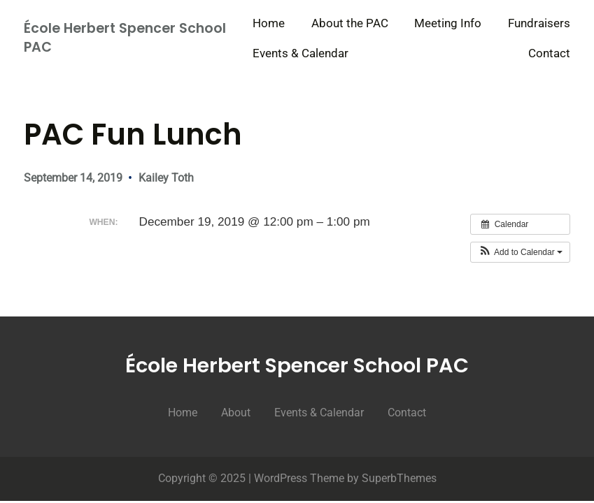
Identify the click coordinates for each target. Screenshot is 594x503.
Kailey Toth (166, 177)
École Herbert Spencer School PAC (125, 38)
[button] (520, 252)
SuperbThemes (399, 478)
